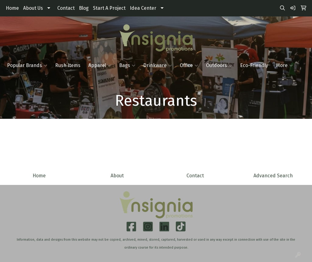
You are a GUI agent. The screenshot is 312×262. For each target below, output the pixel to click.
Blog (84, 8)
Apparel (99, 65)
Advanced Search (273, 176)
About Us (33, 8)
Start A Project (109, 8)
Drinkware (157, 65)
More (284, 65)
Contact (66, 8)
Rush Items (67, 65)
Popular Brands (27, 65)
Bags (127, 65)
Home (12, 8)
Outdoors (219, 65)
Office (189, 65)
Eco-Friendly (254, 65)
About (117, 176)
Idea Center (143, 8)
